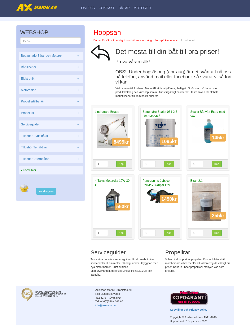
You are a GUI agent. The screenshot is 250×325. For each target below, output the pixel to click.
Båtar (124, 8)
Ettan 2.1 (196, 180)
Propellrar (51, 113)
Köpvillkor (29, 170)
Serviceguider (51, 124)
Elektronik (51, 79)
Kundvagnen (46, 191)
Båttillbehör (51, 67)
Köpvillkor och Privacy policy (188, 309)
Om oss (88, 8)
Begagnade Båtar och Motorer (51, 56)
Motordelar (51, 90)
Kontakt (107, 8)
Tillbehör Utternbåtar (51, 159)
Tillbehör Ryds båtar (51, 136)
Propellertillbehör (51, 101)
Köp (121, 163)
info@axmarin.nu (105, 305)
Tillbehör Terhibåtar (51, 147)
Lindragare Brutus (107, 111)
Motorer (142, 8)
